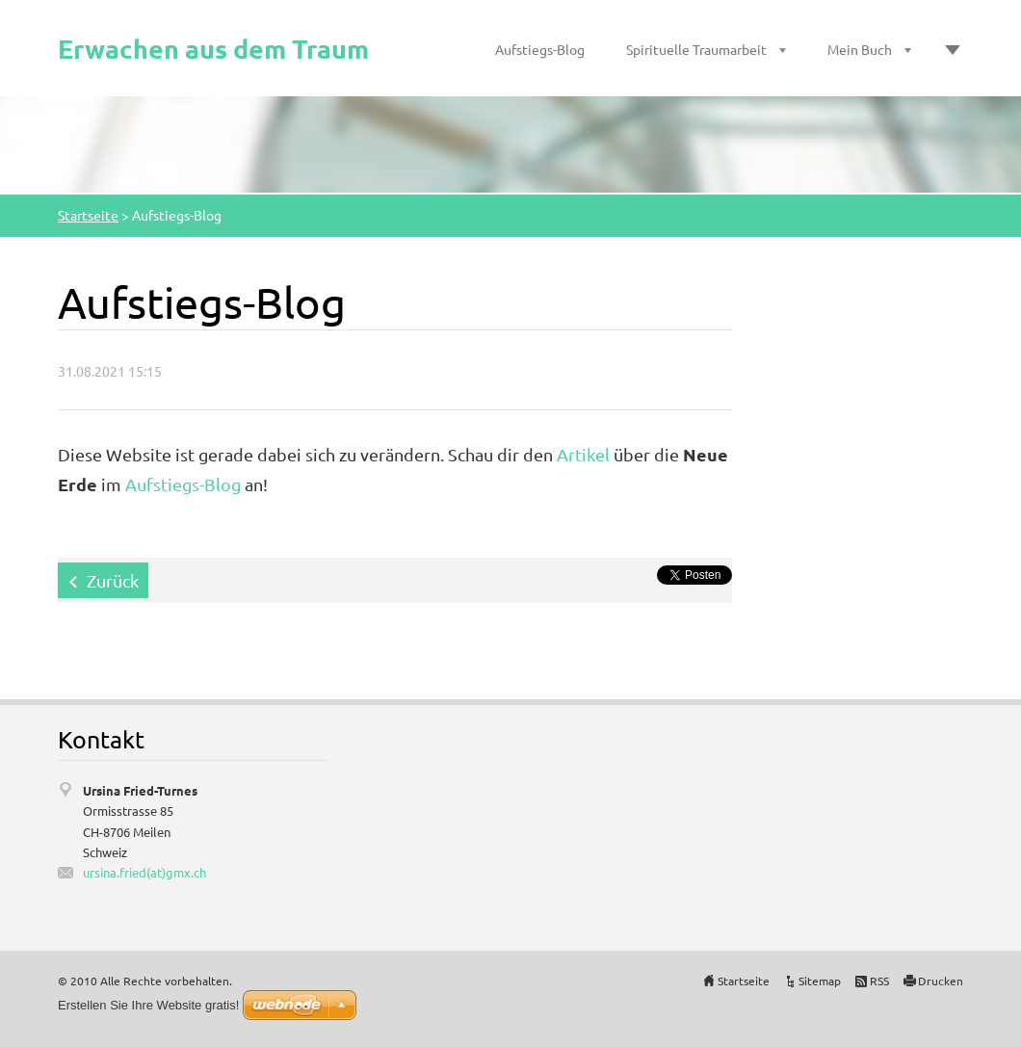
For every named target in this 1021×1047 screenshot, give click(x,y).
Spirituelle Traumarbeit (696, 49)
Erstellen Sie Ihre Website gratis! (148, 1005)
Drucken (940, 980)
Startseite (88, 214)
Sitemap (819, 980)
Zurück (113, 580)
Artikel (581, 454)
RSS (879, 980)
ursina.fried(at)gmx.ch (144, 872)
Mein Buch (859, 49)
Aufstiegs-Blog (540, 49)
